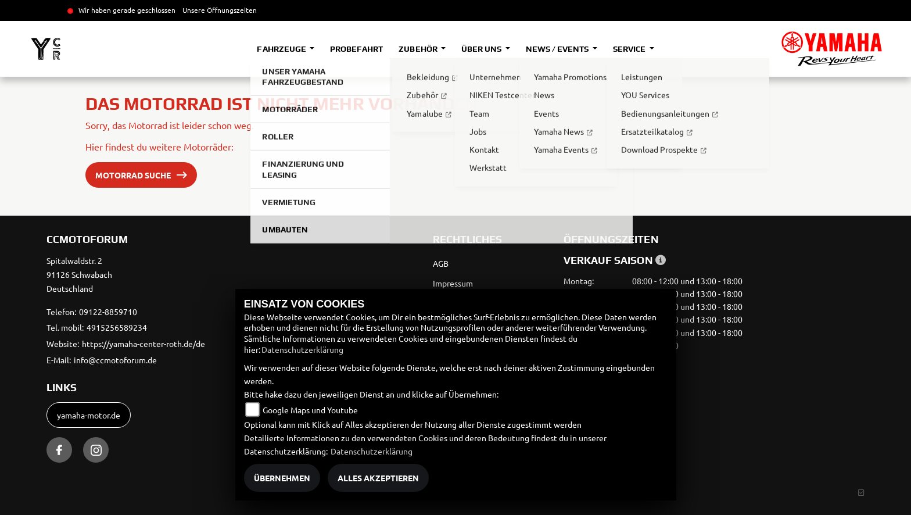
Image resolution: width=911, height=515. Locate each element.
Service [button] (630, 48)
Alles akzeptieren (378, 478)
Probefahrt (356, 48)
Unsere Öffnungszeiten (219, 10)
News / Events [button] (558, 48)
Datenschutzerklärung (302, 349)
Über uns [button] (482, 48)
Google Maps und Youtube (310, 410)
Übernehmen (282, 478)
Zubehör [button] (419, 48)
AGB (441, 263)
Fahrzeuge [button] (282, 48)
